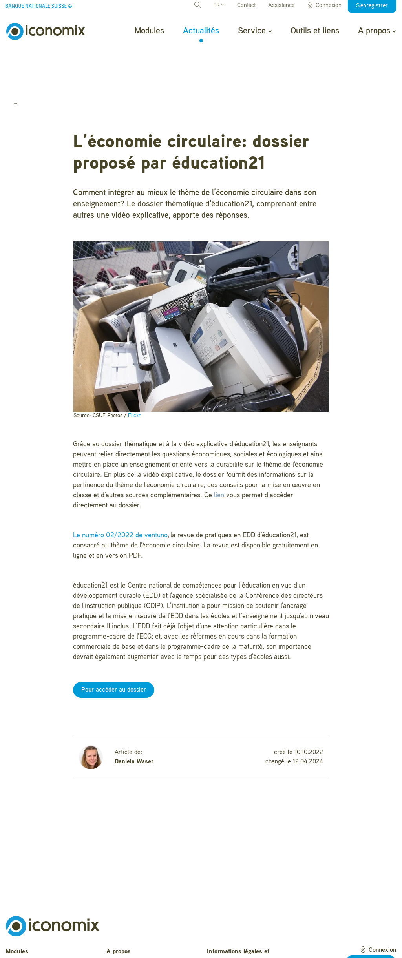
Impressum (222, 943)
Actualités (201, 31)
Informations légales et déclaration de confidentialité (246, 914)
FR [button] (218, 6)
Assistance (281, 6)
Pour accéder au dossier (113, 648)
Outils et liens (315, 31)
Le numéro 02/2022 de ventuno (120, 493)
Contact (246, 6)
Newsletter (120, 946)
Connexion (324, 5)
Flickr (134, 373)
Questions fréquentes (135, 922)
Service (254, 31)
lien (219, 453)
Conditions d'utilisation (238, 931)
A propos (377, 31)
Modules (149, 31)
